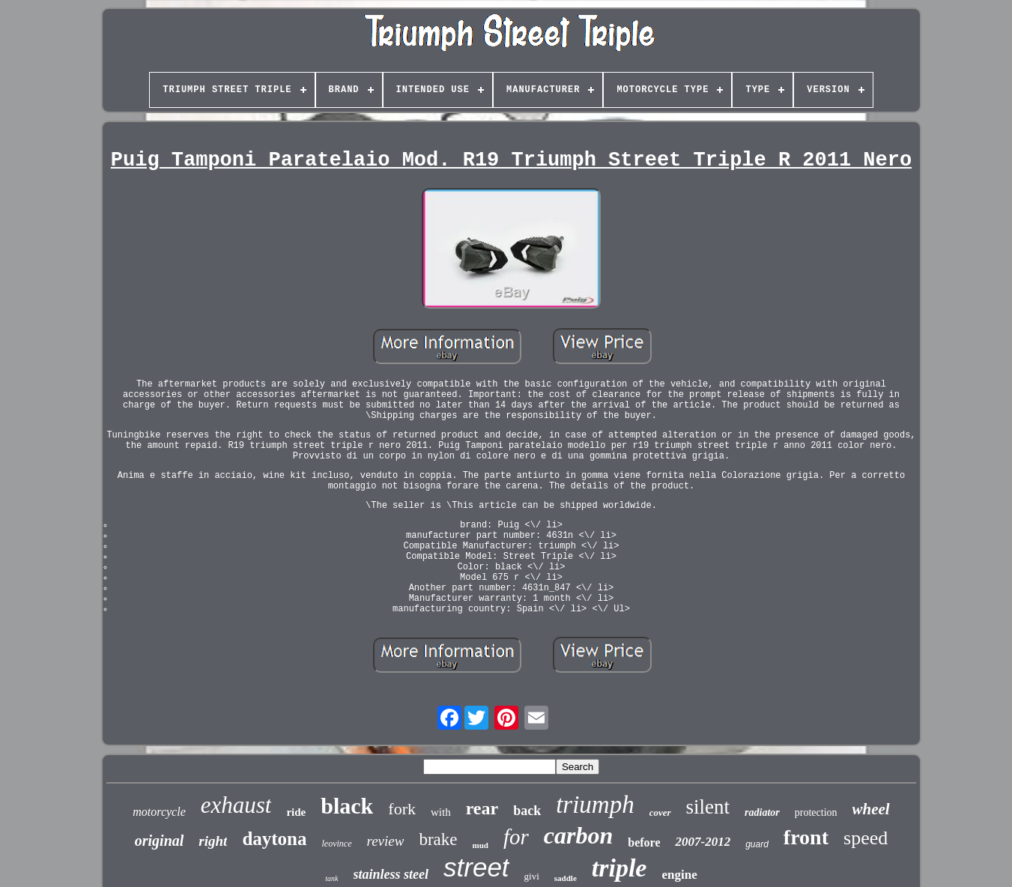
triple (619, 868)
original (159, 840)
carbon (578, 835)
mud (480, 845)
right (213, 841)
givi (531, 876)
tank (331, 878)
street (476, 867)
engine (679, 875)
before (644, 842)
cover (660, 812)
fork (402, 808)
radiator (762, 812)
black (347, 805)
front (806, 837)
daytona (274, 839)
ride (296, 812)
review (386, 841)
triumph (595, 804)
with (441, 812)
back (527, 810)
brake (438, 839)
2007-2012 (702, 842)
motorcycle (159, 811)
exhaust (236, 805)
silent (708, 807)
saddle (565, 878)
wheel (871, 809)
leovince (337, 843)
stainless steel (391, 874)
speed (865, 838)
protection (816, 812)
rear (482, 808)
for (516, 837)
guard (757, 844)
